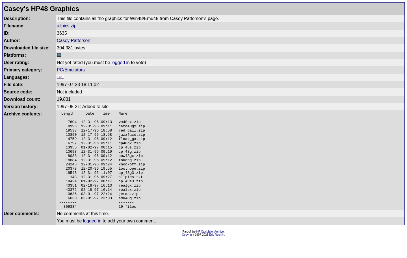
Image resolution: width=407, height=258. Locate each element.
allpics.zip (66, 25)
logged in (120, 62)
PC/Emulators (71, 69)
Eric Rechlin (216, 254)
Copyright (188, 254)
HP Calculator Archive (210, 251)
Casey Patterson (73, 40)
